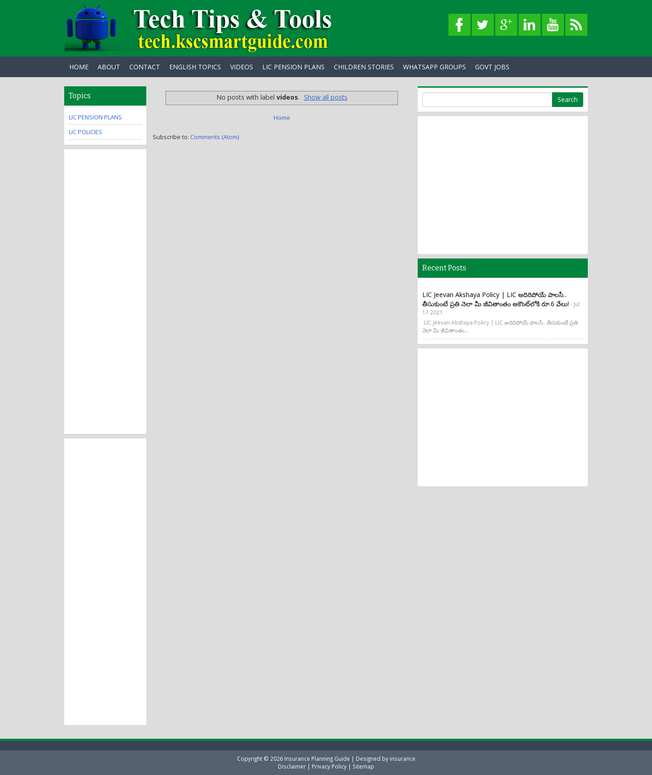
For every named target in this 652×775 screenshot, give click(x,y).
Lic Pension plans (95, 117)
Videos (241, 66)
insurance (402, 758)
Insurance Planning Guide (317, 758)
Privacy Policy (329, 766)
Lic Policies (85, 132)
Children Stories (364, 66)
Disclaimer (292, 766)
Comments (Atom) (214, 137)
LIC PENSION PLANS (293, 66)
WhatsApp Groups (434, 66)
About (109, 66)
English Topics (195, 66)
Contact (144, 66)
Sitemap (363, 766)
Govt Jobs (492, 66)
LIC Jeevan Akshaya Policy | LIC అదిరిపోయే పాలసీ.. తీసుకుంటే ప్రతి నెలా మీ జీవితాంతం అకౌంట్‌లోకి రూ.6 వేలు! (495, 299)
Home (78, 66)
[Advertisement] (105, 291)
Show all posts (326, 97)
